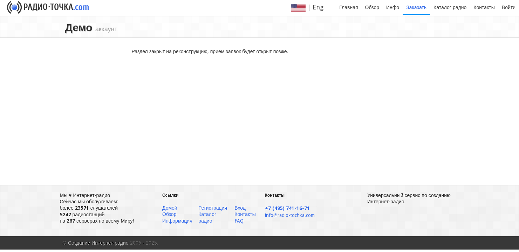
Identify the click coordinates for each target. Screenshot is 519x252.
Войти (508, 7)
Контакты (483, 7)
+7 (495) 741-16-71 (287, 208)
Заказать (416, 7)
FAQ (239, 221)
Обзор (372, 7)
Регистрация (212, 208)
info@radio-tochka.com (290, 215)
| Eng (311, 8)
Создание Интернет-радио (98, 243)
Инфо (392, 7)
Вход (240, 208)
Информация (177, 221)
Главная (348, 7)
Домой (169, 208)
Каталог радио (449, 7)
